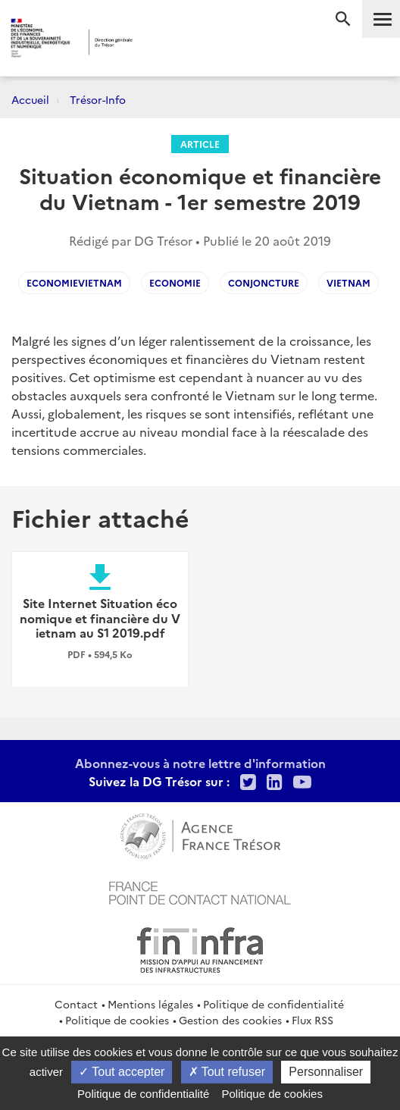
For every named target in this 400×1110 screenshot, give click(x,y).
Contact (76, 1003)
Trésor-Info (98, 99)
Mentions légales (150, 1003)
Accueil (30, 99)
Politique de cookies (117, 1019)
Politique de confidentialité (273, 1003)
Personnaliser (326, 1071)
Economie (175, 282)
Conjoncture (263, 282)
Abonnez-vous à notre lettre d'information (200, 763)
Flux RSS (312, 1019)
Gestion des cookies (230, 1019)
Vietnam (348, 282)
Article (200, 143)
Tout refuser (227, 1071)
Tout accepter (121, 1071)
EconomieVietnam (74, 282)
